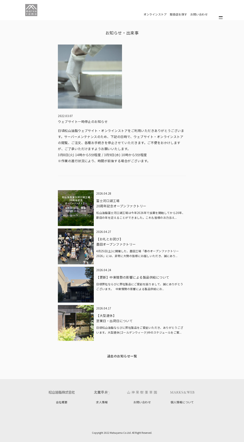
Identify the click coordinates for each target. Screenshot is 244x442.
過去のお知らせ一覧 (122, 356)
